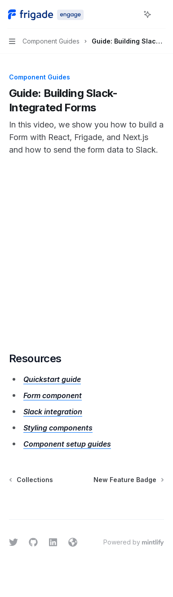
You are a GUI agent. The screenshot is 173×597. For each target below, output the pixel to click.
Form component (52, 395)
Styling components (58, 427)
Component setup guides (67, 443)
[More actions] (161, 14)
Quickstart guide (52, 379)
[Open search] (131, 14)
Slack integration (52, 411)
